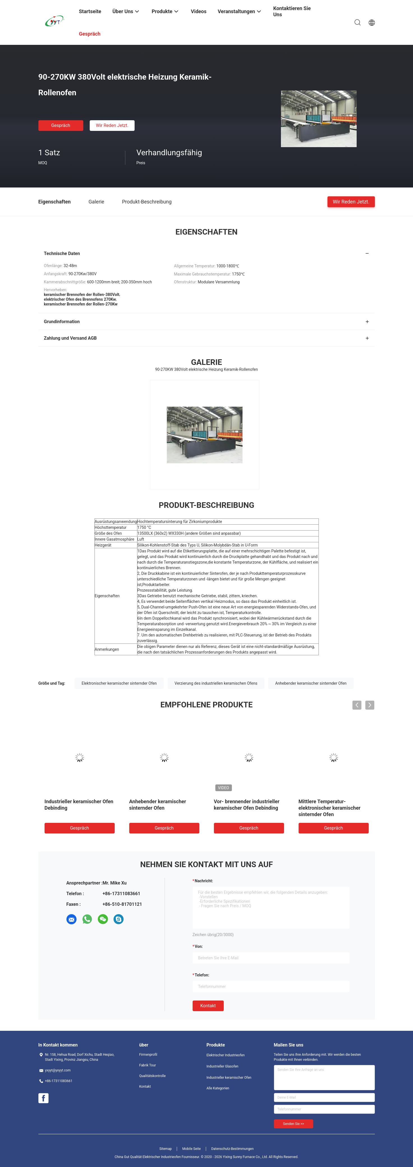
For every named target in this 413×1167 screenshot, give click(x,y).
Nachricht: (204, 881)
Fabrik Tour (147, 1065)
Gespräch (60, 125)
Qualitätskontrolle (152, 1076)
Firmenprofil (148, 1055)
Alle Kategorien (218, 1088)
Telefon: (202, 975)
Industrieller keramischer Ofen (229, 1078)
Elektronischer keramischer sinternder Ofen (119, 683)
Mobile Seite (191, 1149)
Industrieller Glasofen (223, 1066)
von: (199, 946)
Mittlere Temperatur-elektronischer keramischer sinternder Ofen (330, 807)
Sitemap (165, 1149)
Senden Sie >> (293, 1124)
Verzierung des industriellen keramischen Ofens (216, 683)
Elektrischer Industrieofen (226, 1055)
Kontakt (208, 1005)
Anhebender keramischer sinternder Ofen (310, 683)
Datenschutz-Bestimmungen (232, 1149)
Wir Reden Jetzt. (112, 125)
